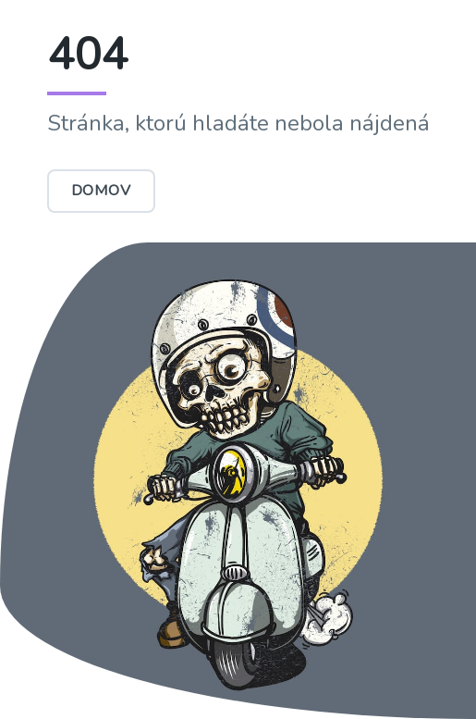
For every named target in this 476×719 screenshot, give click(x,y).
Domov (101, 190)
